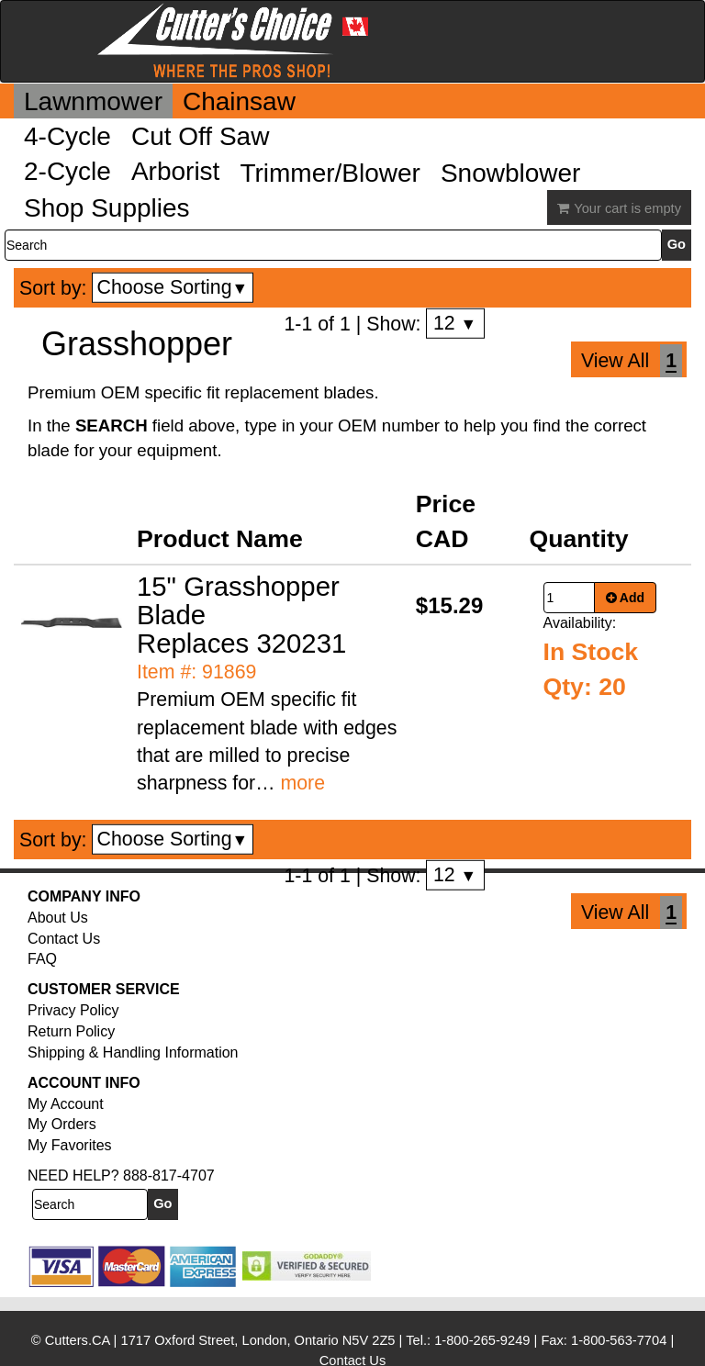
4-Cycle (67, 136)
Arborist (175, 171)
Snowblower (511, 173)
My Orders (62, 1124)
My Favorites (70, 1145)
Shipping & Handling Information (133, 1052)
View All (615, 361)
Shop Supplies (107, 208)
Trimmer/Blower (330, 173)
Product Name (220, 539)
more (302, 783)
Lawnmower (93, 101)
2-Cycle (67, 171)
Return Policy (71, 1031)
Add (625, 597)
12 (454, 323)
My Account (66, 1104)
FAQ (42, 959)
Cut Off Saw (200, 136)
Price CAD (446, 521)
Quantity (579, 539)
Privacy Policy (73, 1010)
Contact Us (64, 938)
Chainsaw (239, 101)
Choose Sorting (173, 287)
